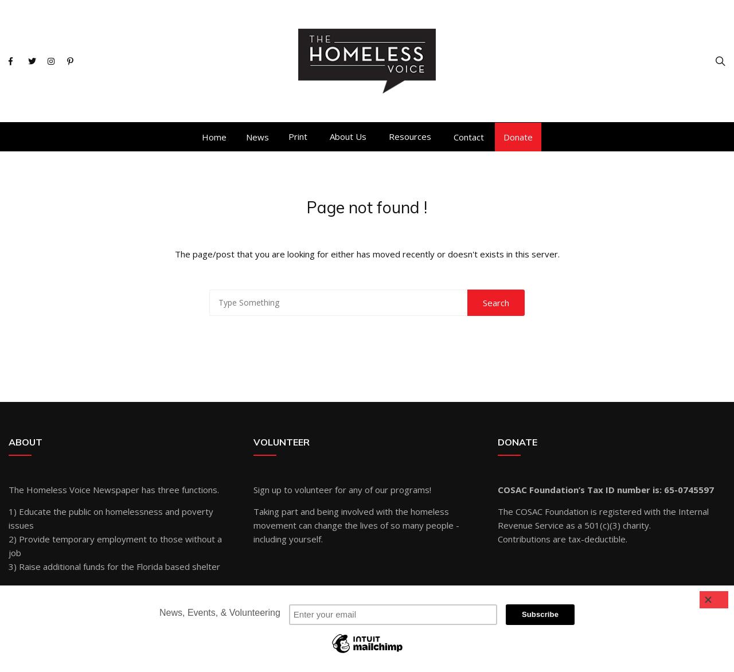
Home (214, 137)
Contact (469, 137)
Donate (518, 137)
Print (297, 136)
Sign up (267, 489)
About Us (348, 136)
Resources (410, 136)
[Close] (714, 599)
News (257, 137)
